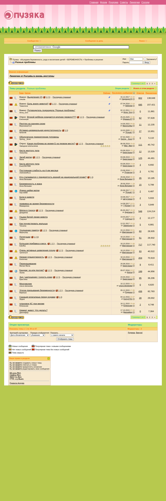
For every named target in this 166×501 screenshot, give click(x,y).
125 (140, 158)
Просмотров (151, 93)
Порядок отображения (39, 333)
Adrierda (128, 106)
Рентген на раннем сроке (32, 123)
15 (140, 184)
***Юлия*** (127, 206)
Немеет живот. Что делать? (33, 310)
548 (140, 211)
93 (140, 251)
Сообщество (34, 41)
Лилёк (22, 273)
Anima (129, 272)
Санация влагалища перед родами (37, 297)
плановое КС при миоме (31, 303)
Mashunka (23, 232)
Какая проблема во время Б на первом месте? (51, 143)
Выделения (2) (34, 97)
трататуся (23, 253)
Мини (21, 159)
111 (140, 144)
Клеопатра (23, 119)
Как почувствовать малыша (33, 223)
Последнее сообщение (122, 93)
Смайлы (13, 375)
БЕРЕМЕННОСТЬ (74, 60)
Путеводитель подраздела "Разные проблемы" (51, 110)
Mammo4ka (127, 126)
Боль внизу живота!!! (37, 103)
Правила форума (17, 383)
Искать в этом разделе (143, 88)
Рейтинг (106, 93)
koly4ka (22, 246)
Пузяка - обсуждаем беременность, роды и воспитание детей (39, 60)
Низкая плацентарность (31, 257)
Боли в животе (26, 197)
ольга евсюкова (26, 286)
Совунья (23, 219)
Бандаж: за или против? (31, 270)
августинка (127, 199)
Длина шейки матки (29, 190)
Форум (103, 2)
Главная (93, 2)
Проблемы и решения (93, 60)
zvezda (22, 99)
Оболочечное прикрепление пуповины (39, 137)
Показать (54, 333)
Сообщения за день (94, 41)
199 (140, 271)
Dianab (22, 199)
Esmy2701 (128, 299)
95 (140, 278)
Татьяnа (22, 226)
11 (140, 124)
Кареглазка (127, 152)
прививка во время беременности (36, 203)
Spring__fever (25, 139)
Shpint (22, 299)
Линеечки (135, 2)
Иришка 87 (127, 119)
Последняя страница (61, 97)
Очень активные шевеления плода (37, 250)
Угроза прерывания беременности (37, 290)
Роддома (113, 2)
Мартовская (127, 232)
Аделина (128, 212)
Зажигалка (127, 226)
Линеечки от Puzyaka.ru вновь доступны (32, 76)
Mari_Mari (128, 146)
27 (140, 131)
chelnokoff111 (25, 173)
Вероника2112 (25, 126)
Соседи (145, 2)
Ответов (140, 93)
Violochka (23, 153)
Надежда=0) (127, 99)
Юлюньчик (23, 306)
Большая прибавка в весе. (33, 243)
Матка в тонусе (27, 210)
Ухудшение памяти (29, 230)
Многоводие (25, 283)
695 (140, 104)
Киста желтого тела (29, 150)
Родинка (128, 292)
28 (140, 298)
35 (140, 178)
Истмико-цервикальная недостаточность (40, 130)
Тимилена (23, 106)
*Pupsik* (128, 132)
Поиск (143, 41)
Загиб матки (25, 157)
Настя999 (23, 193)
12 (140, 151)
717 (140, 244)
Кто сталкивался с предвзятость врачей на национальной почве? (52, 177)
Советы (124, 2)
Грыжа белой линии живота (33, 217)
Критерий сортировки (19, 333)
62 (140, 118)
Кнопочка (23, 259)
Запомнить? (150, 59)
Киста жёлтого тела (29, 164)
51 (140, 238)
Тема (21, 93)
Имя (124, 59)
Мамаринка (24, 206)
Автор (27, 93)
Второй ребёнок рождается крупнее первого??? (51, 117)
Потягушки (24, 237)
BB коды (13, 373)
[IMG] (12, 377)
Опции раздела (122, 88)
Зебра (22, 239)
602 (140, 98)
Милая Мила (24, 266)
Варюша (23, 293)
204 (140, 258)
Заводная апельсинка (28, 146)
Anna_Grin (23, 113)
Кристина (23, 279)
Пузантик (128, 172)
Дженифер (23, 313)
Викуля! (139, 333)
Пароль (126, 62)
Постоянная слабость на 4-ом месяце (38, 170)
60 (140, 231)
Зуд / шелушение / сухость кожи (35, 277)
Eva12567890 (25, 166)
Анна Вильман (25, 179)
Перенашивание (27, 263)
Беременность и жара (30, 183)
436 (140, 291)
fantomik (22, 133)
